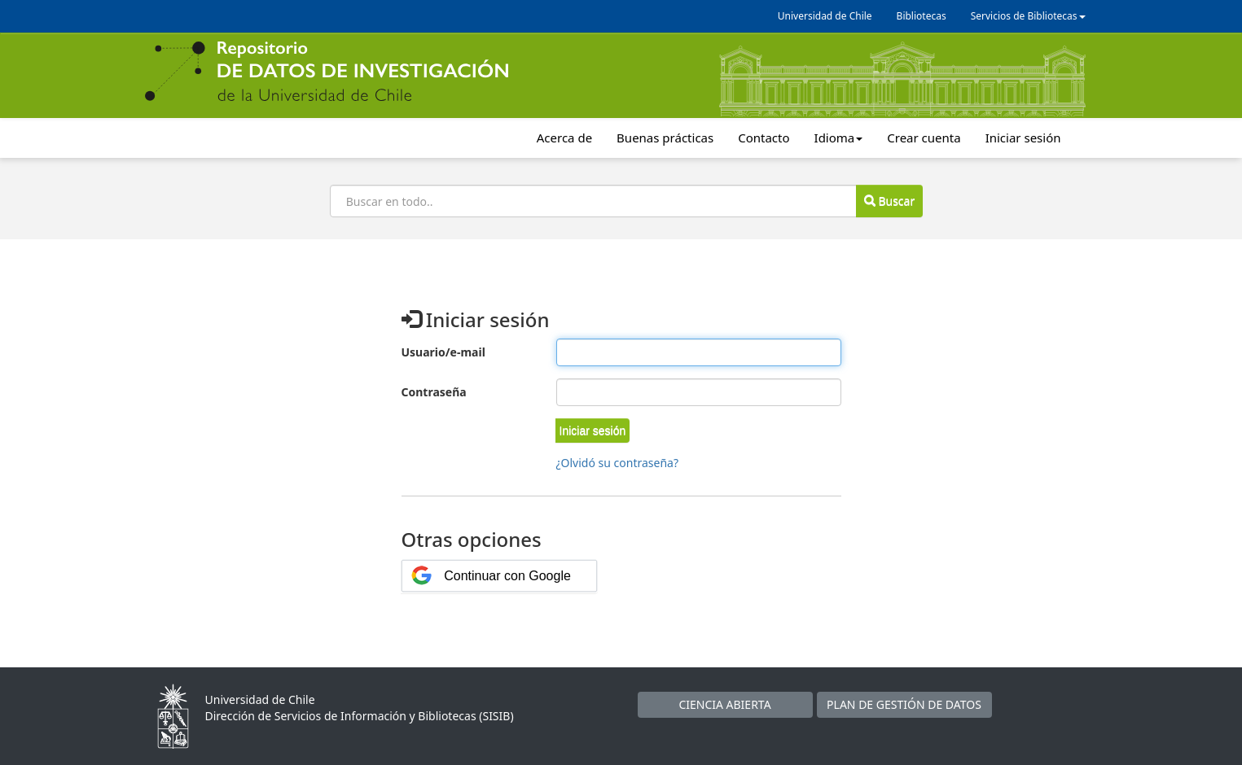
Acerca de (564, 137)
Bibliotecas (921, 16)
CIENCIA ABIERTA (724, 704)
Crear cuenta (923, 137)
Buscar (889, 200)
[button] (592, 430)
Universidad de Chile (825, 16)
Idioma (838, 137)
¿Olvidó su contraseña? (617, 462)
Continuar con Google (507, 576)
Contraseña (434, 392)
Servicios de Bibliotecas (1028, 16)
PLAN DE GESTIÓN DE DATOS (904, 704)
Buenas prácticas (665, 137)
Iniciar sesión (1023, 137)
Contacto (763, 137)
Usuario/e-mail (443, 352)
